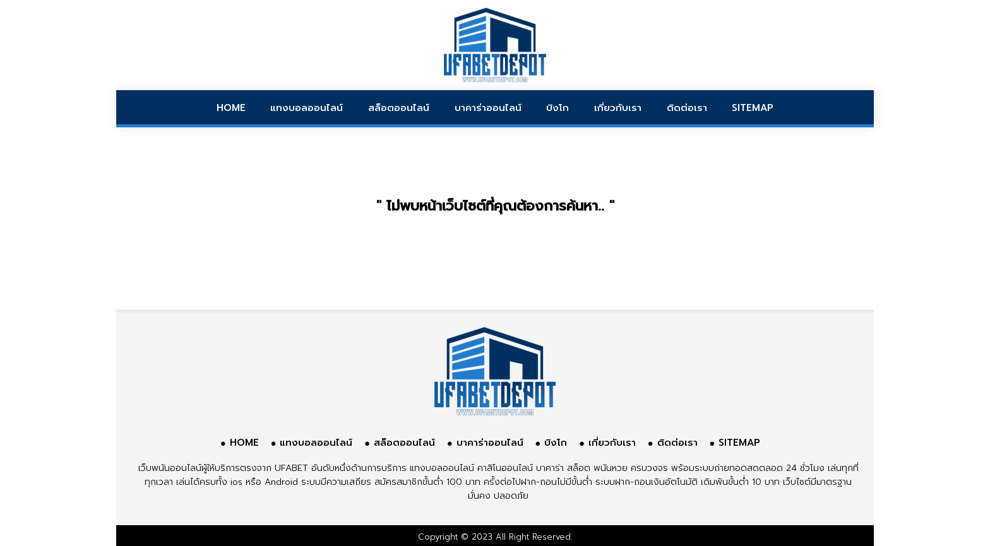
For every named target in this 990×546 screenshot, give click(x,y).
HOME (231, 108)
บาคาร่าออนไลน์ (488, 108)
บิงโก (557, 108)
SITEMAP (752, 108)
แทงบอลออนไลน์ (306, 108)
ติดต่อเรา (687, 108)
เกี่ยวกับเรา (617, 108)
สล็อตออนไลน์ (398, 108)
